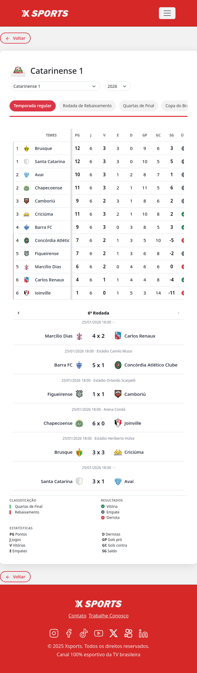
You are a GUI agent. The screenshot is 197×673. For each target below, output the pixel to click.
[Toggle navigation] (167, 13)
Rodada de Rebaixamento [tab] (87, 105)
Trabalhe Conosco (109, 615)
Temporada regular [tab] (33, 105)
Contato (77, 615)
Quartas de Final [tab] (138, 105)
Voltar (15, 38)
